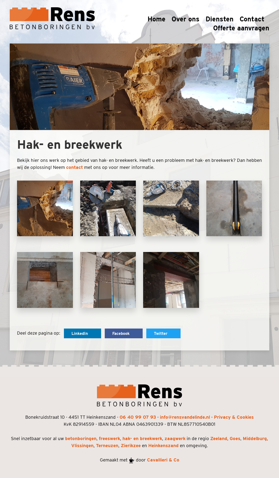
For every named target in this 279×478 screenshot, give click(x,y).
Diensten (220, 19)
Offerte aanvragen (241, 28)
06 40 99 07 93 (138, 417)
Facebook (123, 333)
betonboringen (80, 438)
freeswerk (109, 438)
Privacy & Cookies (234, 417)
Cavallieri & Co (163, 460)
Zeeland (218, 438)
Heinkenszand (163, 445)
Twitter (163, 333)
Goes (235, 438)
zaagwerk (175, 438)
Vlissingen (82, 445)
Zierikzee (131, 445)
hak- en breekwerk (142, 438)
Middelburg (255, 438)
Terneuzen (107, 445)
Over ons (186, 19)
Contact (252, 19)
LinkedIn (82, 333)
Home (157, 19)
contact (74, 167)
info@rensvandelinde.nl (185, 417)
